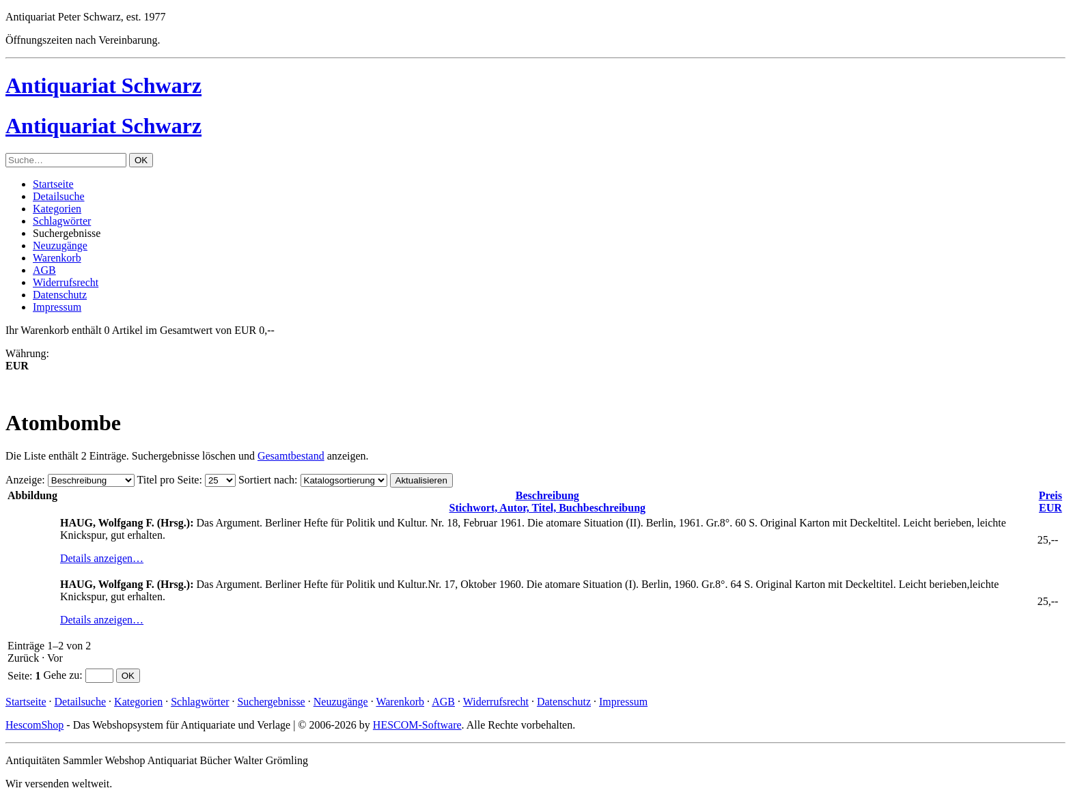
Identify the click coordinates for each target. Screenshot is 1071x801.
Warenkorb (57, 258)
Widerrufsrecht (65, 282)
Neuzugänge (60, 245)
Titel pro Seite (168, 480)
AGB (44, 270)
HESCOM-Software (417, 725)
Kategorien (57, 208)
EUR (1050, 502)
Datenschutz (60, 294)
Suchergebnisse (271, 701)
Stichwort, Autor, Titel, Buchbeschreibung (547, 502)
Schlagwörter (62, 221)
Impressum (57, 307)
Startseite (53, 184)
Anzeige (23, 480)
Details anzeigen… (101, 558)
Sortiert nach (266, 480)
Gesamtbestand (291, 456)
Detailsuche (59, 196)
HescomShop (34, 725)
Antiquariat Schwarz (103, 85)
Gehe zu (61, 675)
